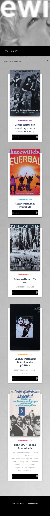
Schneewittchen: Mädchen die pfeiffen (25, 362)
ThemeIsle (34, 510)
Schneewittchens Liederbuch (25, 446)
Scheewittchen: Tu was (25, 280)
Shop (14, 56)
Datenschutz (18, 503)
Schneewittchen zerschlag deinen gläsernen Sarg (25, 128)
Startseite (7, 56)
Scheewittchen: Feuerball (25, 205)
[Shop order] (25, 62)
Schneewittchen (25, 121)
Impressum (33, 503)
